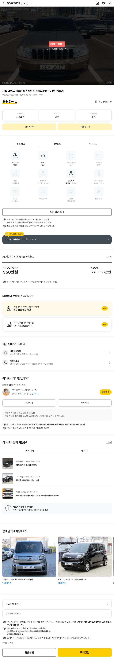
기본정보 (57, 143)
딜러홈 (104, 392)
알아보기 (57, 308)
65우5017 (17, 3)
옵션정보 (20, 143)
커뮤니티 (30, 450)
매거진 (84, 450)
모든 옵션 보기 (57, 212)
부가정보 (93, 143)
